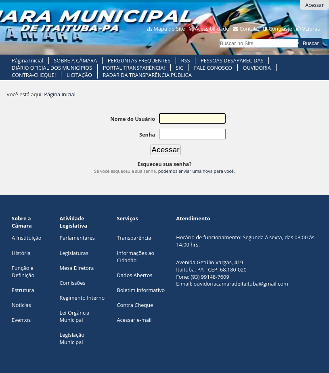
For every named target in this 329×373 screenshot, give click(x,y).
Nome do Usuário (132, 118)
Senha (147, 134)
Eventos (21, 319)
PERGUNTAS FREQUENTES (139, 60)
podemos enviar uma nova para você (196, 171)
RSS (185, 60)
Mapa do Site (169, 28)
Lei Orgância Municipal (75, 316)
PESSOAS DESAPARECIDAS (232, 60)
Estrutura (23, 290)
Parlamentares (77, 237)
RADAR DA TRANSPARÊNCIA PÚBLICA (147, 75)
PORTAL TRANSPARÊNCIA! (134, 67)
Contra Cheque (135, 305)
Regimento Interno (82, 297)
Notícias (21, 305)
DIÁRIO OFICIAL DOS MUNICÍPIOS (52, 67)
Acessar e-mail (134, 319)
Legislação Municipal (72, 338)
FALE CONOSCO (213, 67)
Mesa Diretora (77, 267)
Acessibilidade (212, 28)
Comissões (73, 282)
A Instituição (26, 237)
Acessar (314, 4)
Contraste (280, 28)
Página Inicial (27, 60)
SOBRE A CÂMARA (75, 60)
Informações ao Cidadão (135, 256)
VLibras (311, 28)
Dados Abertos (134, 275)
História (21, 253)
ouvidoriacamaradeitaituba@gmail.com (241, 283)
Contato (249, 28)
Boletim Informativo (141, 290)
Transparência (134, 237)
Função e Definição (23, 271)
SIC (179, 67)
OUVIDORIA (257, 67)
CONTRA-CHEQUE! (34, 75)
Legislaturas (74, 253)
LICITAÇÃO (79, 75)
